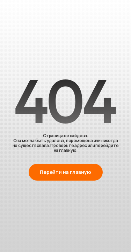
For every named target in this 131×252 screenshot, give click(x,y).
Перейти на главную (65, 172)
